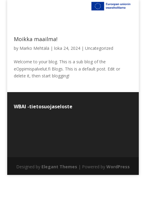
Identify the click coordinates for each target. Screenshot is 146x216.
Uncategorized (99, 48)
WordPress (118, 167)
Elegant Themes (59, 167)
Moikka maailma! (35, 39)
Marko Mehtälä (34, 48)
